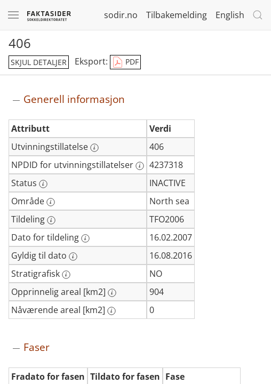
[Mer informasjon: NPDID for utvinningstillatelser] (140, 166)
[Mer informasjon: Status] (43, 184)
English (230, 15)
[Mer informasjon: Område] (50, 202)
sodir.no (121, 15)
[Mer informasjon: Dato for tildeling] (85, 238)
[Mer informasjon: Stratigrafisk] (66, 274)
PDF (125, 62)
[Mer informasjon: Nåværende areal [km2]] (111, 311)
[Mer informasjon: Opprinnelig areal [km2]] (112, 293)
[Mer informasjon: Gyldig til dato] (73, 256)
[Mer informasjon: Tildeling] (51, 220)
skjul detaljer (39, 62)
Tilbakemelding (176, 15)
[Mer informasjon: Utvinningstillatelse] (94, 147)
